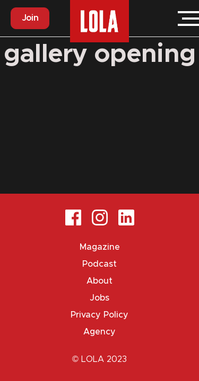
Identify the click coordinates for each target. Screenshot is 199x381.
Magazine (100, 247)
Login (156, 18)
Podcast (99, 264)
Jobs (99, 298)
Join (30, 18)
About (99, 281)
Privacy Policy (99, 315)
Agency (99, 332)
